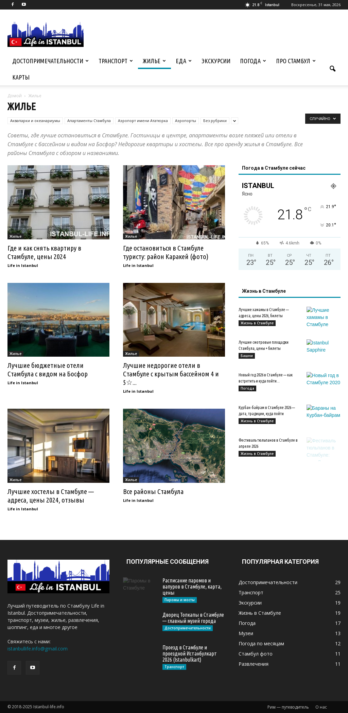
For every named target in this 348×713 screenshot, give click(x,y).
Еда (184, 60)
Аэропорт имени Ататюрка (143, 120)
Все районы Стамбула (153, 491)
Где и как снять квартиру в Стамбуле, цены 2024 (44, 252)
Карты (21, 77)
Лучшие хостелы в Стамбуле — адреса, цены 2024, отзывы (50, 495)
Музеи (246, 633)
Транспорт (116, 60)
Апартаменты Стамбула (89, 120)
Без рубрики (215, 120)
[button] (332, 69)
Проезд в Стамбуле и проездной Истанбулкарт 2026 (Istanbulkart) (189, 653)
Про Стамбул (296, 60)
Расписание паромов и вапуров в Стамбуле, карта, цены (192, 586)
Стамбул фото (256, 653)
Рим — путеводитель (288, 707)
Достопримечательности (50, 60)
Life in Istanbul (22, 265)
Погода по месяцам (261, 643)
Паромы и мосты (179, 599)
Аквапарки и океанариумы (35, 120)
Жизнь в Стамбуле (257, 323)
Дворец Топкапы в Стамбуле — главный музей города (193, 618)
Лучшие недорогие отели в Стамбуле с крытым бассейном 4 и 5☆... (171, 373)
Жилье (154, 60)
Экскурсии (216, 60)
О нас (321, 707)
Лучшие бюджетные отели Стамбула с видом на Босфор (47, 369)
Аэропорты (185, 120)
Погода (253, 60)
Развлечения (253, 664)
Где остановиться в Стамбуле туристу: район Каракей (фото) (165, 252)
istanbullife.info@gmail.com (37, 648)
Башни (247, 355)
